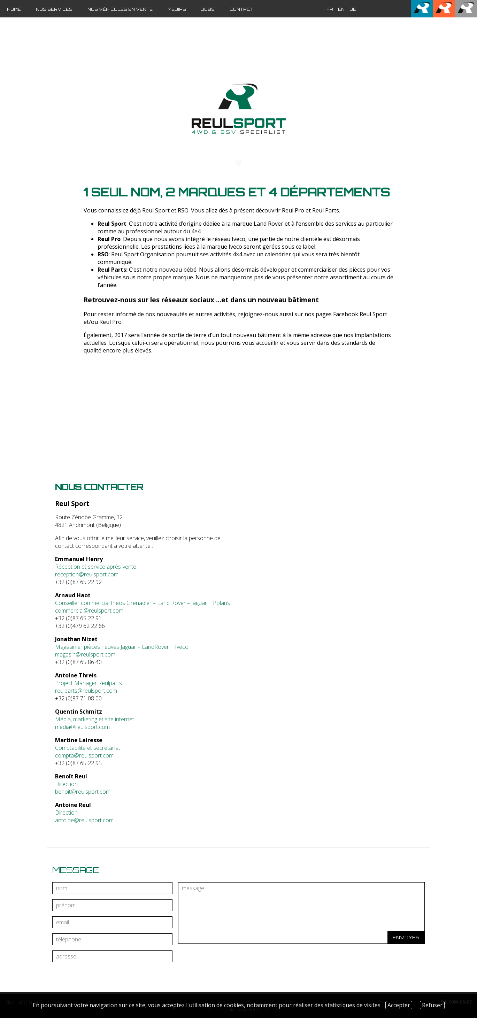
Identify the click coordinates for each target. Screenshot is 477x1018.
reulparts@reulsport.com (86, 690)
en (341, 9)
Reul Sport (373, 314)
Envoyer (406, 937)
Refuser (432, 1005)
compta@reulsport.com (84, 755)
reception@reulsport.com (86, 574)
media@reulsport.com (82, 727)
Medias (177, 9)
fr (329, 9)
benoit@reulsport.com (82, 791)
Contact (241, 9)
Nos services (54, 9)
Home (14, 9)
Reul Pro (110, 322)
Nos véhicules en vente (120, 9)
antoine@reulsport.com (84, 820)
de (352, 9)
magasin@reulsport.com (85, 654)
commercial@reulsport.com (89, 610)
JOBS (208, 9)
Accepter (398, 1005)
